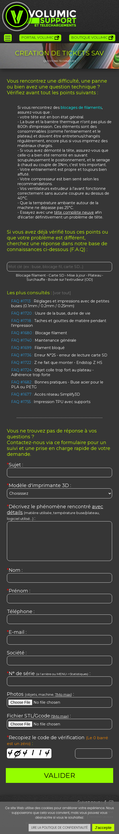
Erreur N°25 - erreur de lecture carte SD (59, 355)
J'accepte (103, 827)
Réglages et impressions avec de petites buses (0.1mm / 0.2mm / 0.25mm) (60, 303)
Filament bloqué (38, 347)
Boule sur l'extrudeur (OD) (70, 279)
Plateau (94, 275)
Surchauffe (36, 279)
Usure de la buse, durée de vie (50, 313)
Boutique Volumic (92, 37)
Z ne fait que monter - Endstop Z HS (56, 362)
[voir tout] (62, 293)
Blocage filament (31, 275)
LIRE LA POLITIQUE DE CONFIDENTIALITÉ (59, 827)
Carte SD (56, 275)
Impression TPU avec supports (50, 401)
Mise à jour (76, 275)
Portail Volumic (40, 37)
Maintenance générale (43, 340)
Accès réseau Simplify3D (45, 394)
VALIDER (59, 775)
